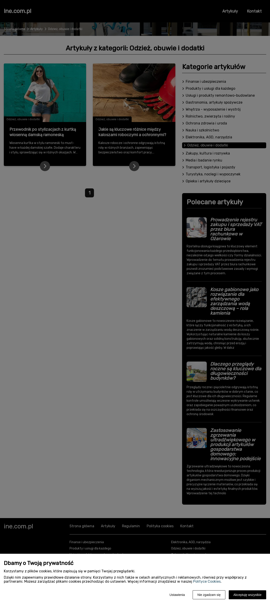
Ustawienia (177, 595)
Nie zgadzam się (209, 595)
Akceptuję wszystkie (247, 595)
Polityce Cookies (207, 581)
